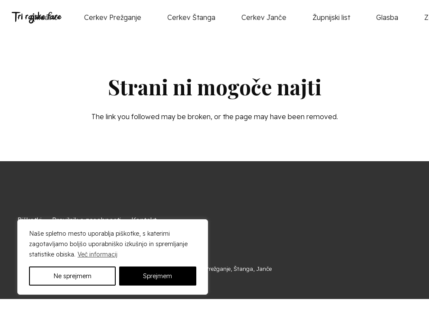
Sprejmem (157, 276)
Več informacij (97, 254)
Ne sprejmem (72, 276)
